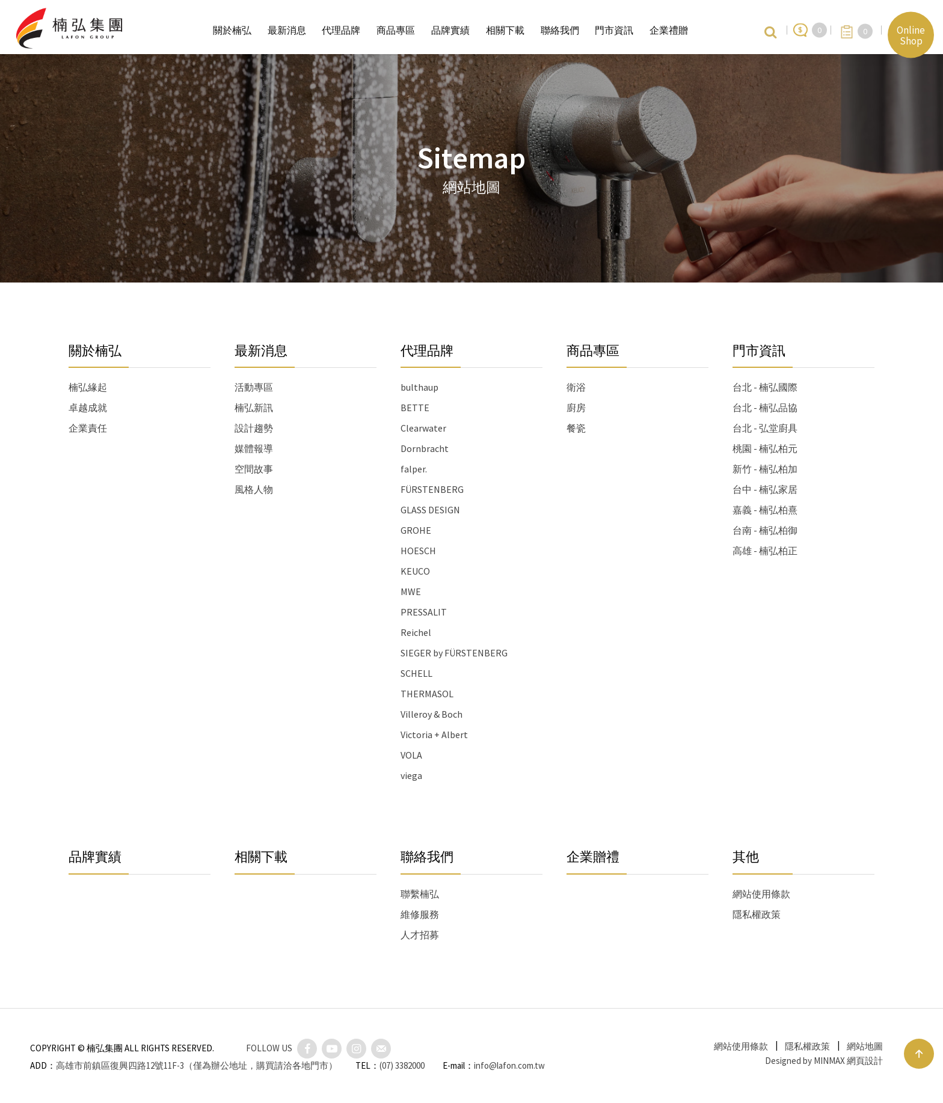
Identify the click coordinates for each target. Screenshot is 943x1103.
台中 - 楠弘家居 (765, 489)
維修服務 (420, 914)
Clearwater (423, 428)
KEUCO (415, 571)
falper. (414, 469)
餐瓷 (576, 428)
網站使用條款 (761, 894)
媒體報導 (254, 448)
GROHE (416, 530)
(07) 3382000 (402, 1065)
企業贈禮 (593, 857)
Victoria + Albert (434, 735)
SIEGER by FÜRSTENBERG (454, 653)
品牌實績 (95, 857)
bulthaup (419, 387)
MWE (411, 591)
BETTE (415, 408)
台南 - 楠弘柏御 (765, 530)
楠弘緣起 (88, 387)
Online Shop (911, 35)
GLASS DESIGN (430, 510)
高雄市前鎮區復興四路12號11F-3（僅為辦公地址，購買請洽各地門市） (196, 1065)
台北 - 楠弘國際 (765, 387)
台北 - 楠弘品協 (765, 408)
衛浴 (576, 387)
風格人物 (254, 489)
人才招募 (420, 935)
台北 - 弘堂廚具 (765, 428)
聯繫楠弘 (420, 894)
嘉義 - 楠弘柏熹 (765, 510)
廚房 (576, 408)
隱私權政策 (757, 914)
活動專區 (254, 387)
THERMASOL (427, 694)
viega (411, 775)
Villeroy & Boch (431, 714)
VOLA (411, 755)
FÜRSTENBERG (432, 489)
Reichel (416, 632)
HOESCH (418, 551)
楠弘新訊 (254, 408)
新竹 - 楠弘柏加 (765, 469)
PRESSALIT (424, 612)
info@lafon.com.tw (509, 1065)
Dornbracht (425, 448)
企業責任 (88, 428)
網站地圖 (865, 1046)
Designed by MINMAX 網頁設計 (824, 1060)
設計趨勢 (254, 428)
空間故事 (254, 469)
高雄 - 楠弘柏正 (765, 551)
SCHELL (416, 673)
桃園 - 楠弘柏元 (765, 448)
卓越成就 (88, 408)
